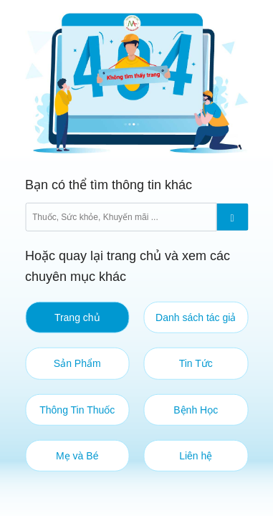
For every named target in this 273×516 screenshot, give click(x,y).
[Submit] (232, 216)
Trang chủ (77, 317)
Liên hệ (195, 456)
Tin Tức (196, 363)
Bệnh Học (195, 409)
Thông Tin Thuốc (77, 409)
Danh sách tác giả (195, 317)
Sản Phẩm (77, 363)
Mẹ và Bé (77, 456)
